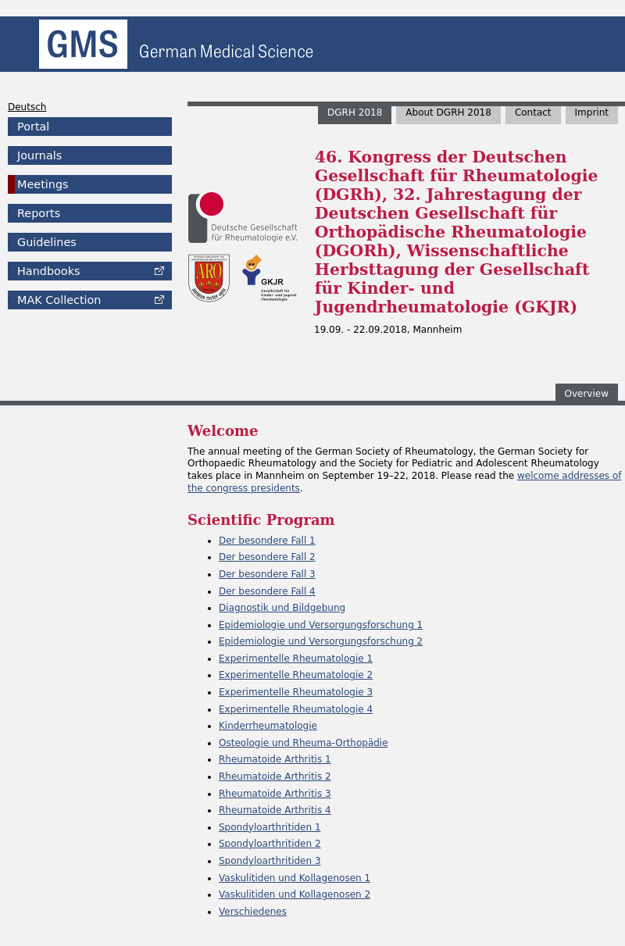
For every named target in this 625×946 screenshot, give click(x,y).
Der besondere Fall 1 (267, 540)
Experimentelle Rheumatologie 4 (296, 709)
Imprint (592, 112)
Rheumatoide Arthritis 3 (275, 793)
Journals (39, 155)
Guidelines (47, 242)
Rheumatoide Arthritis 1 (275, 759)
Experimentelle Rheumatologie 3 (296, 692)
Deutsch (27, 107)
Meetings (43, 184)
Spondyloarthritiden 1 (270, 827)
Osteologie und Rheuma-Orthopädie (303, 742)
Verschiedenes (253, 911)
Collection (59, 300)
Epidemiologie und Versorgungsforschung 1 (321, 624)
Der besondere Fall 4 (267, 591)
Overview (587, 393)
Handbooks (48, 271)
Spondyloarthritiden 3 (270, 860)
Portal (33, 126)
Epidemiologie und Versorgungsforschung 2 (321, 641)
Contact (533, 112)
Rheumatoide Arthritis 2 (275, 776)
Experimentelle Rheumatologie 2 (296, 674)
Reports (38, 213)
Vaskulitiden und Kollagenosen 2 (294, 894)
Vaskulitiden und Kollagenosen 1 (294, 878)
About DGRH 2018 (448, 112)
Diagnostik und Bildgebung (282, 607)
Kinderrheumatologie (268, 725)
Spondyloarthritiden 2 (270, 843)
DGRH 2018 (354, 112)
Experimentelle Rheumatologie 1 (296, 658)
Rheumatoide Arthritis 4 (275, 810)
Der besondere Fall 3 (267, 574)
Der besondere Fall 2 (267, 557)
